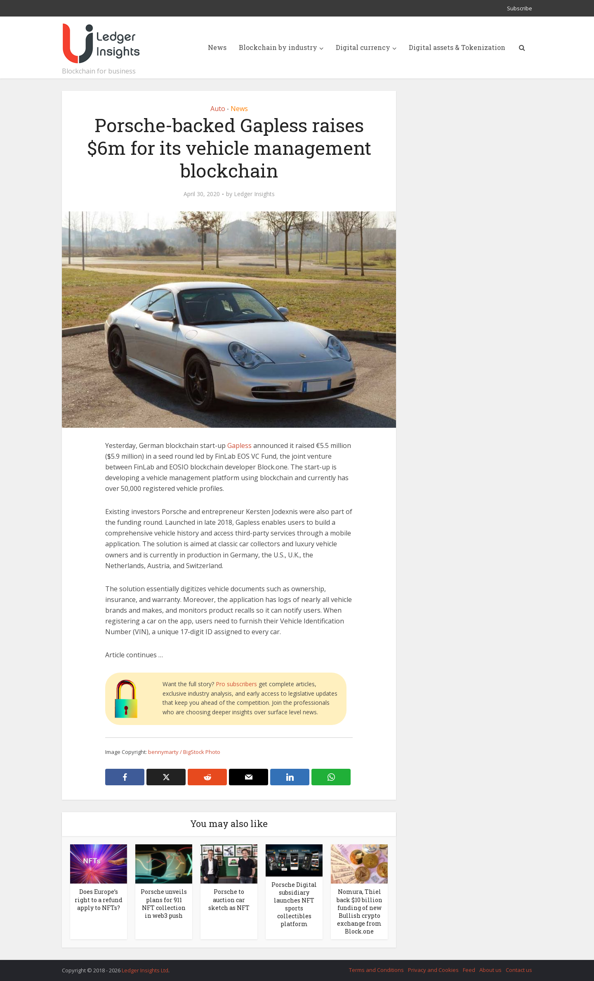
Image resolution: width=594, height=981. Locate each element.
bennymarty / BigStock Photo (184, 752)
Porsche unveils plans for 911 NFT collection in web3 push (164, 903)
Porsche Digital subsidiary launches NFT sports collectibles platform (294, 904)
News (217, 47)
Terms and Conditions (376, 970)
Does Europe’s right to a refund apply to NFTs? (99, 899)
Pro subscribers (236, 684)
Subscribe (519, 8)
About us (490, 970)
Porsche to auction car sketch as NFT (229, 899)
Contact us (519, 970)
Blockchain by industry (278, 47)
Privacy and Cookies (433, 970)
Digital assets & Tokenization (457, 47)
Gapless (239, 445)
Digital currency (363, 47)
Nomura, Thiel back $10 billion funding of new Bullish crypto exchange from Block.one (359, 911)
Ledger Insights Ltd (145, 970)
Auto (217, 108)
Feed (469, 970)
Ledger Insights (254, 194)
